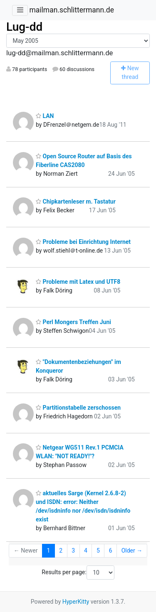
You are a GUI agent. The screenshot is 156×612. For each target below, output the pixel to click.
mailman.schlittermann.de (71, 10)
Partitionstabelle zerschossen (78, 407)
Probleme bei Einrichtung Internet (83, 241)
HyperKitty (75, 601)
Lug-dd (24, 27)
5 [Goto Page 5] (98, 550)
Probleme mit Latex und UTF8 (78, 281)
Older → (132, 550)
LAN (45, 116)
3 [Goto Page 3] (73, 550)
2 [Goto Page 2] (60, 550)
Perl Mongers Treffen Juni (73, 322)
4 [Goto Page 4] (85, 550)
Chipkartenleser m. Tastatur (76, 201)
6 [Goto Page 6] (110, 550)
